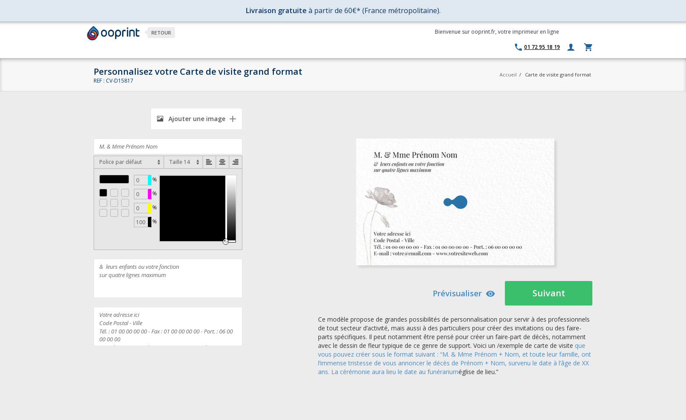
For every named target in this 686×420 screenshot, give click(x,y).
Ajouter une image (191, 119)
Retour (161, 32)
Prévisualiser (464, 293)
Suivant (548, 293)
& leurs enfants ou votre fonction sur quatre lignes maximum (168, 278)
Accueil (508, 74)
